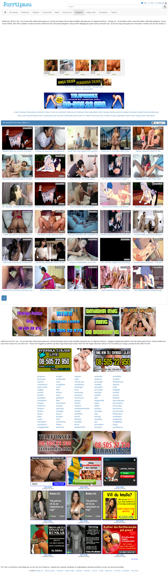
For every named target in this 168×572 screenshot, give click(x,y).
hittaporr (116, 398)
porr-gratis (98, 390)
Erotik (75, 116)
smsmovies (79, 398)
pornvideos (98, 424)
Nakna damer (130, 116)
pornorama (117, 408)
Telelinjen (23, 112)
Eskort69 (29, 116)
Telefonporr (80, 112)
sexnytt (116, 395)
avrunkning (60, 422)
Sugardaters (120, 116)
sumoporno (42, 424)
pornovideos (118, 403)
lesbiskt (97, 395)
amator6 (116, 379)
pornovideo (117, 406)
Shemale (161, 3)
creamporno (42, 385)
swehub (116, 385)
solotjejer (116, 390)
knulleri (59, 376)
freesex (78, 403)
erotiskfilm (117, 376)
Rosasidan (133, 112)
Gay (152, 3)
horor (58, 387)
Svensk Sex (99, 116)
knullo (39, 419)
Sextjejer (125, 112)
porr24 (77, 417)
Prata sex (54, 112)
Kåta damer (150, 116)
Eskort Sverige (103, 112)
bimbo (39, 414)
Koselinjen (62, 112)
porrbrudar (79, 392)
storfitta (116, 392)
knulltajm (78, 422)
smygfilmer (60, 385)
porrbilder (98, 419)
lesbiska (78, 419)
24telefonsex (118, 382)
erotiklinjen (117, 417)
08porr (97, 406)
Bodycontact (154, 112)
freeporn (40, 408)
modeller (98, 385)
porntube (98, 427)
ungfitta (40, 390)
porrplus (97, 408)
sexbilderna (79, 385)
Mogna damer (141, 116)
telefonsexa (117, 414)
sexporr (78, 401)
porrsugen (98, 382)
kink (96, 414)
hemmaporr (61, 403)
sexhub (78, 411)
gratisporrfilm (80, 427)
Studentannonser (50, 116)
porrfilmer (78, 414)
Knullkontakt (67, 116)
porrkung (60, 408)
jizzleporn (41, 376)
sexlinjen (98, 392)
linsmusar (41, 379)
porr (96, 422)
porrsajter (98, 411)
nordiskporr (42, 401)
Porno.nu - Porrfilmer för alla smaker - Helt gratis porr (84, 87)
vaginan (78, 376)
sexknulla (98, 376)
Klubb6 (139, 112)
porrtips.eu (39, 571)
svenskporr (41, 422)
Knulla (113, 116)
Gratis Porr (81, 116)
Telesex (48, 112)
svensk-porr (79, 382)
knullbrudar (60, 379)
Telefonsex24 (71, 112)
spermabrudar (118, 401)
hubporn (78, 406)
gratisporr (60, 398)
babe (39, 417)
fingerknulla (99, 401)
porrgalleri (98, 387)
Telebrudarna (31, 112)
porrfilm (40, 392)
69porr (59, 424)
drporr (96, 403)
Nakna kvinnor (38, 116)
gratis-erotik (42, 387)
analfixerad (117, 419)
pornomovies (118, 411)
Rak (145, 3)
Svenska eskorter (115, 112)
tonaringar (79, 387)
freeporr (40, 403)
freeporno (41, 406)
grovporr (59, 417)
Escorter (60, 116)
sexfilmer (98, 379)
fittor (58, 390)
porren (59, 414)
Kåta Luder (22, 116)
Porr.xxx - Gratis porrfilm (84, 89)
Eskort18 (146, 112)
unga (77, 379)
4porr (58, 395)
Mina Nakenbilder (91, 112)
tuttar (115, 387)
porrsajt (97, 417)
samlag (59, 406)
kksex (77, 424)
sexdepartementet (82, 408)
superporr (78, 395)
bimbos (40, 411)
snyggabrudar (43, 427)
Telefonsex (41, 112)
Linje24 (16, 112)
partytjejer (41, 398)
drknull (59, 392)
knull (58, 382)
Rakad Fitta (90, 116)
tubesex (40, 382)
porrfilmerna (118, 427)
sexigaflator (117, 422)
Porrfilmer (107, 116)
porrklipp (59, 411)
